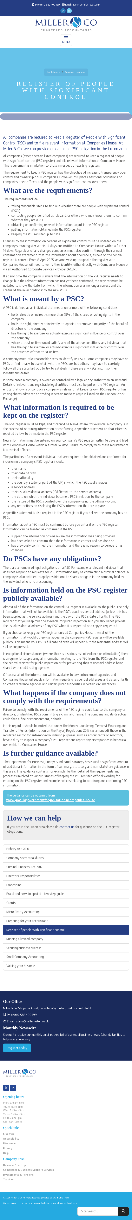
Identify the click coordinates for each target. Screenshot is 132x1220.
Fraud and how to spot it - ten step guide (35, 894)
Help (6, 1153)
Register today (17, 1048)
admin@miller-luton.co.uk (86, 4)
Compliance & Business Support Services (28, 1169)
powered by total (55, 1197)
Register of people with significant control (35, 930)
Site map (8, 1133)
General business (75, 72)
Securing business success (23, 948)
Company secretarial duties (25, 858)
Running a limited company (24, 939)
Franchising (13, 885)
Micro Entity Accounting (23, 912)
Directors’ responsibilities (23, 876)
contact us (66, 827)
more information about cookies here (62, 1203)
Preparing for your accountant (27, 921)
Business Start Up (14, 1165)
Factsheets (53, 72)
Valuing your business (20, 966)
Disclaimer (9, 1143)
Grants (11, 903)
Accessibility (11, 1138)
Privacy (7, 1148)
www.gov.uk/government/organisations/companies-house (50, 800)
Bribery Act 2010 (17, 849)
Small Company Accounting (25, 957)
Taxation (8, 1179)
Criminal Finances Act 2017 (24, 867)
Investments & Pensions (18, 1174)
